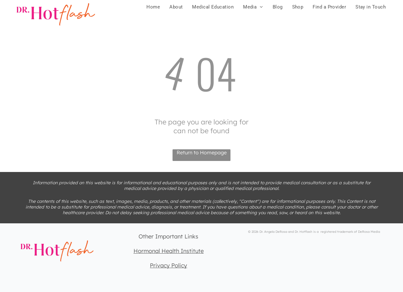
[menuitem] (153, 7)
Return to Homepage (202, 152)
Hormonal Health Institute (168, 251)
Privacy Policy (168, 265)
